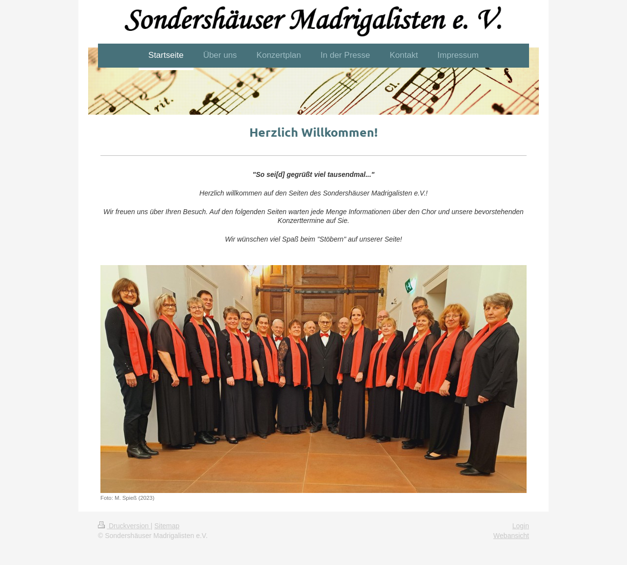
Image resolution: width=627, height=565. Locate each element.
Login (520, 526)
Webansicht (511, 536)
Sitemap (166, 526)
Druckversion (124, 526)
